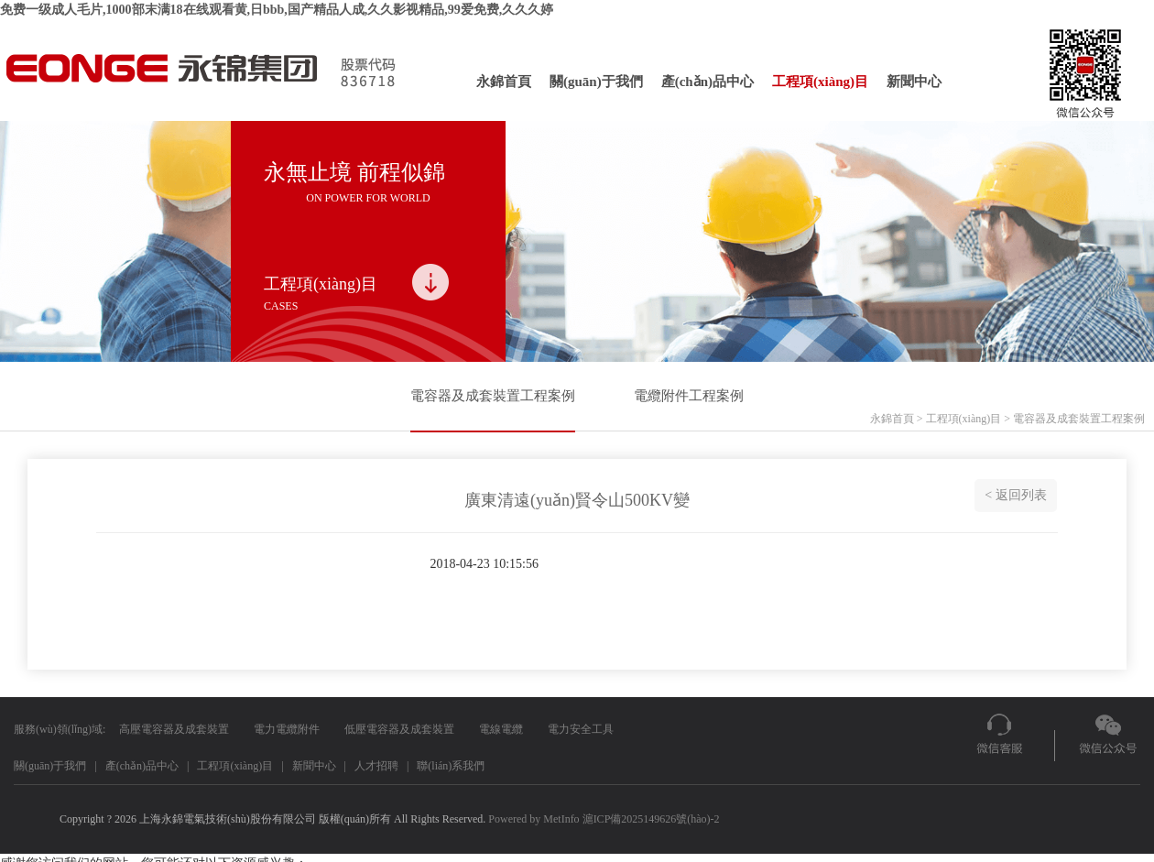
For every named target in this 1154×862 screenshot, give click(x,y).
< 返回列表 (1015, 495)
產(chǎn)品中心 (707, 81)
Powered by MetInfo (533, 819)
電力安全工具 (581, 729)
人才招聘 (376, 765)
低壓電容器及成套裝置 (399, 729)
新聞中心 (914, 81)
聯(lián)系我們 (450, 765)
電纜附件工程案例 (689, 395)
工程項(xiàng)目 (820, 81)
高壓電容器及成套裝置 (174, 729)
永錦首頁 (503, 81)
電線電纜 (501, 729)
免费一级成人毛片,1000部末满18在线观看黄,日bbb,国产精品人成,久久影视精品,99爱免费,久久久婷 (276, 9)
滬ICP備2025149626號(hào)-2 (651, 819)
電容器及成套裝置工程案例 (492, 395)
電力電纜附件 (287, 729)
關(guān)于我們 (596, 81)
